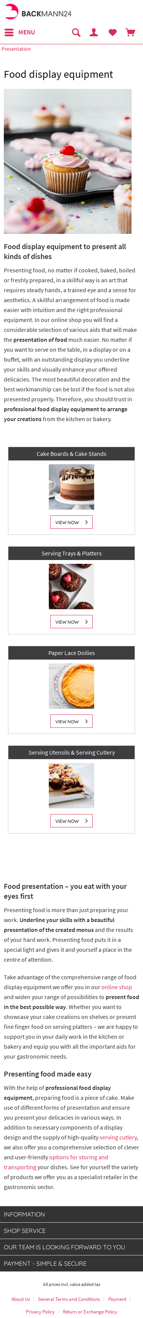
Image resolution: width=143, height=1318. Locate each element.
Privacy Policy (40, 1311)
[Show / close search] (76, 32)
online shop (116, 987)
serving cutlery (118, 1137)
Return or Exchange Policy (90, 1311)
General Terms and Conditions (69, 1299)
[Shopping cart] (130, 32)
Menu (20, 31)
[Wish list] (112, 32)
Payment (117, 1299)
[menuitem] (19, 32)
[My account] (94, 32)
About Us (20, 1299)
